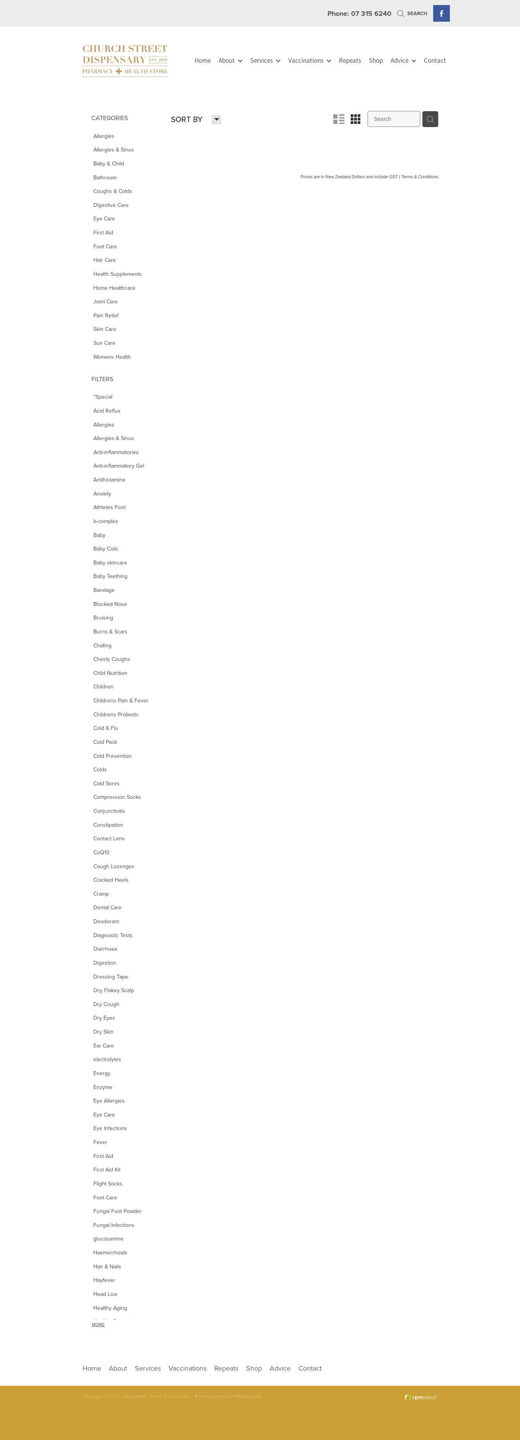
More (98, 1324)
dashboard (135, 1396)
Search (412, 13)
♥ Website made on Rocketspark (228, 1396)
